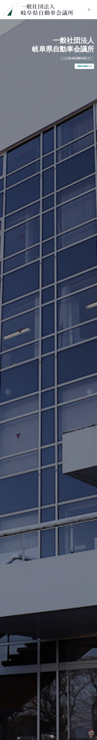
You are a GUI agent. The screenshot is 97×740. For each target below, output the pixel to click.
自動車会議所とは (84, 66)
